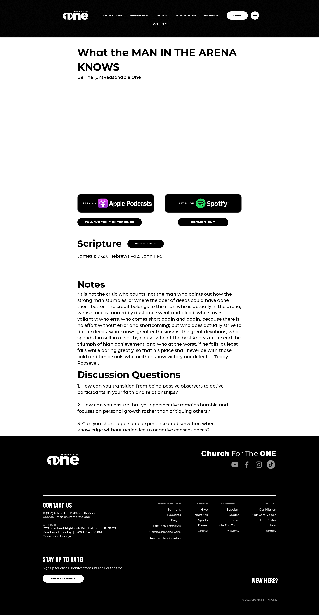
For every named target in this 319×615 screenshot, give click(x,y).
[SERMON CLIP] (203, 222)
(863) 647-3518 (56, 513)
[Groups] (229, 515)
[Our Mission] (263, 510)
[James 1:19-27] (145, 244)
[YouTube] (235, 464)
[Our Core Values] (263, 515)
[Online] (199, 531)
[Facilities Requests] (163, 526)
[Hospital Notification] (163, 539)
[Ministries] (199, 515)
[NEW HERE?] (265, 581)
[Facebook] (247, 464)
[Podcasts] (167, 515)
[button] (255, 15)
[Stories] (263, 531)
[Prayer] (167, 520)
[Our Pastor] (263, 520)
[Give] (199, 510)
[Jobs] (263, 526)
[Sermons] (167, 510)
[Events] (199, 526)
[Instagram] (259, 464)
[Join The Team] (228, 526)
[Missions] (228, 531)
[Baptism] (229, 510)
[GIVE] (237, 15)
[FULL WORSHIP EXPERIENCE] (109, 222)
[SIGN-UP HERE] (63, 579)
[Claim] (229, 520)
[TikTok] (271, 464)
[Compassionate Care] (163, 532)
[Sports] (199, 520)
